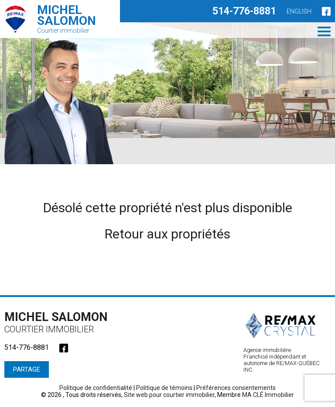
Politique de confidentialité (95, 387)
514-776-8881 (244, 11)
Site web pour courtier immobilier (169, 394)
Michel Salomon (58, 322)
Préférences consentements (236, 387)
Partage (26, 369)
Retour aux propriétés (167, 233)
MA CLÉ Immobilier (268, 394)
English (299, 11)
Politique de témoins (164, 387)
